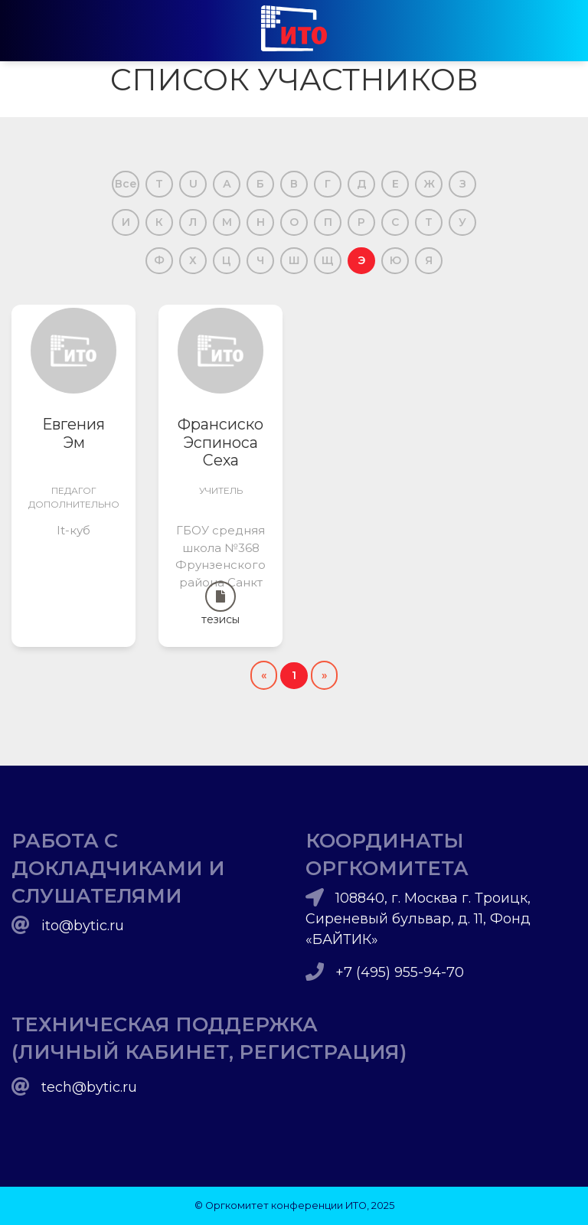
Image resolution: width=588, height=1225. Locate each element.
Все (126, 184)
